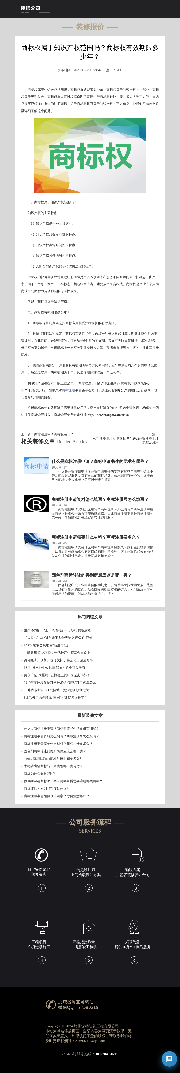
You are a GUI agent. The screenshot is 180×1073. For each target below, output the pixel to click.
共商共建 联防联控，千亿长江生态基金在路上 (57, 653)
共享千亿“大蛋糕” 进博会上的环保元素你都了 (57, 675)
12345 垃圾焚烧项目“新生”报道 (46, 645)
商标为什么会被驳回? (39, 773)
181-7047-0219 (107, 1054)
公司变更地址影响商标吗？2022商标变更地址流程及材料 (126, 440)
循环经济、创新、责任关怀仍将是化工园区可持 (58, 660)
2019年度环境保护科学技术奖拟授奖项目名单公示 (60, 682)
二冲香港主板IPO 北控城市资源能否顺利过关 (56, 690)
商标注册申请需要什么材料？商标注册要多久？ (58, 744)
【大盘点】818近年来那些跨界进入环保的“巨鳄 (58, 638)
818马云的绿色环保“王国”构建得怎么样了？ (55, 697)
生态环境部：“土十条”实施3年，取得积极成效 (57, 630)
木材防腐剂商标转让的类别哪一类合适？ (53, 766)
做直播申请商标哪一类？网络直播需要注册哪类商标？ (63, 781)
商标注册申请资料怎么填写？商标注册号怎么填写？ (61, 736)
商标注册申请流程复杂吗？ (54, 434)
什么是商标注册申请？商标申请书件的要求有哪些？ (61, 729)
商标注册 (68, 390)
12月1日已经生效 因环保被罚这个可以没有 (55, 667)
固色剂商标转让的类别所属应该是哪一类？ (55, 751)
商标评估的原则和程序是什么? (46, 788)
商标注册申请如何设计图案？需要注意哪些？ (57, 796)
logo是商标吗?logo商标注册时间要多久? (52, 758)
